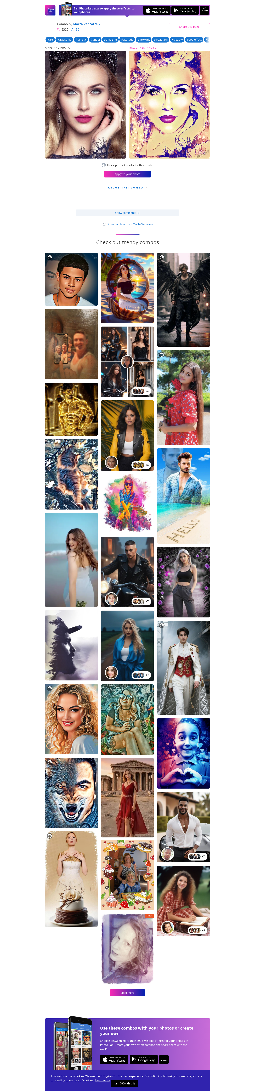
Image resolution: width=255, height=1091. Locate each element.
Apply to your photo (127, 174)
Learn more (102, 1080)
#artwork (143, 39)
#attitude (127, 39)
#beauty (177, 39)
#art (50, 39)
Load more (127, 993)
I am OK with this (124, 1083)
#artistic (81, 39)
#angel (95, 39)
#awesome (64, 39)
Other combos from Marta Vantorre (127, 224)
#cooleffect (194, 39)
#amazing (110, 39)
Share (189, 27)
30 (75, 29)
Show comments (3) (127, 213)
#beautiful (161, 39)
